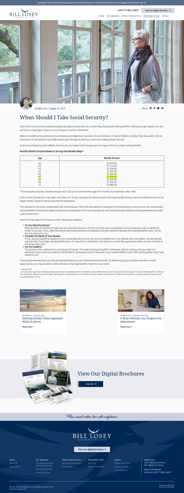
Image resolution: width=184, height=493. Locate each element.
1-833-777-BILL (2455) (128, 10)
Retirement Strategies (71, 463)
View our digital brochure (92, 449)
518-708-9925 (155, 469)
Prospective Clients (122, 463)
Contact (165, 16)
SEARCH (173, 15)
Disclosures (162, 485)
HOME (94, 16)
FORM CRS (171, 485)
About (101, 16)
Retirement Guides (96, 466)
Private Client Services (131, 16)
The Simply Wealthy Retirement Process (44, 464)
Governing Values (43, 472)
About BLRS (15, 466)
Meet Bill (13, 463)
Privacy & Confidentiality (166, 487)
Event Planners (120, 470)
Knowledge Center (151, 16)
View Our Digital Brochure (158, 10)
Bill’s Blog (92, 463)
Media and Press (121, 466)
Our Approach (113, 16)
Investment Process (44, 469)
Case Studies (67, 466)
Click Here (91, 384)
